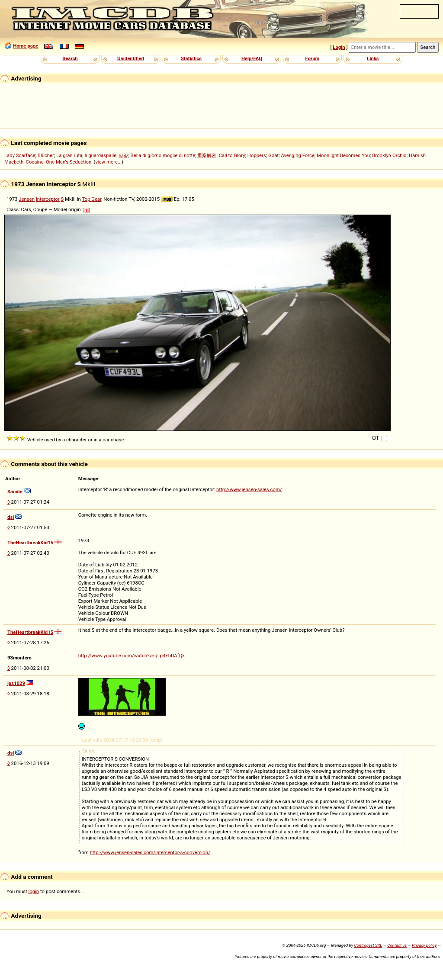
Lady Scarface (19, 155)
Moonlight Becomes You (343, 155)
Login (339, 47)
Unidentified (130, 58)
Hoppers (256, 155)
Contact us (397, 945)
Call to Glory (232, 155)
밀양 (123, 155)
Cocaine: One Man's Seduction (59, 162)
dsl (10, 517)
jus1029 (16, 683)
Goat (273, 155)
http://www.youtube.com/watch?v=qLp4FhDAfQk (131, 655)
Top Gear (91, 199)
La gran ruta (69, 155)
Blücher (46, 155)
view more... (108, 162)
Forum (312, 58)
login (34, 891)
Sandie (14, 492)
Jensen (27, 199)
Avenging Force (298, 155)
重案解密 (206, 155)
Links (373, 58)
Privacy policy (424, 945)
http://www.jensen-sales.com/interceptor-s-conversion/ (150, 852)
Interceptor (48, 199)
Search (69, 58)
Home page (25, 46)
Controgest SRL (368, 945)
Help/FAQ (251, 58)
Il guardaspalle (101, 155)
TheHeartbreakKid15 (30, 543)
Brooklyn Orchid (389, 155)
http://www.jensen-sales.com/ (249, 489)
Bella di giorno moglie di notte (163, 155)
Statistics (191, 58)
